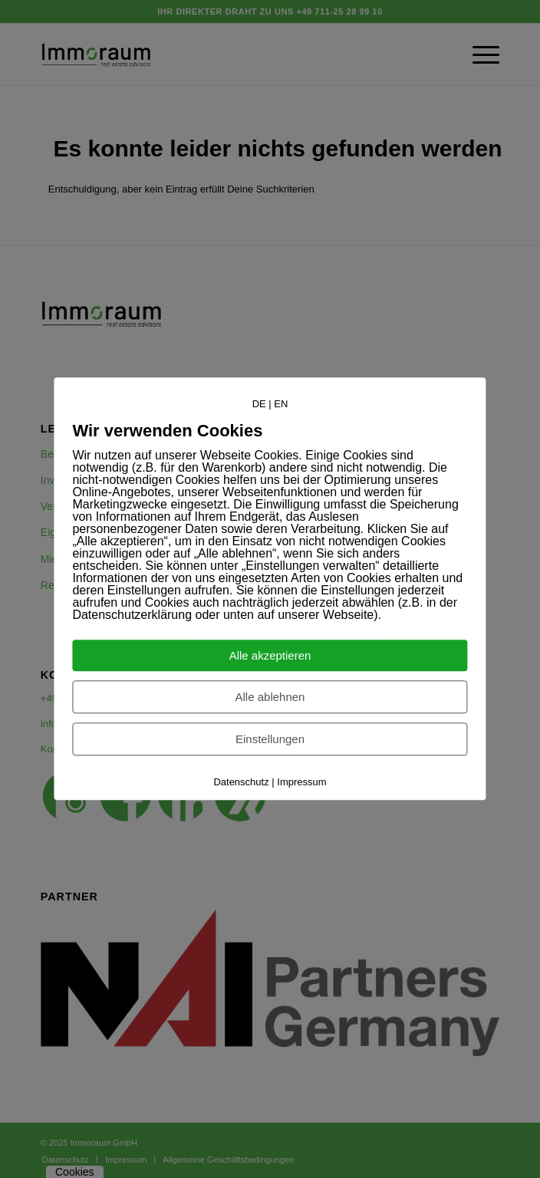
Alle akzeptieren (270, 656)
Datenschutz (240, 782)
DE (259, 404)
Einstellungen (270, 739)
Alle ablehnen (270, 697)
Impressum (301, 782)
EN (281, 404)
